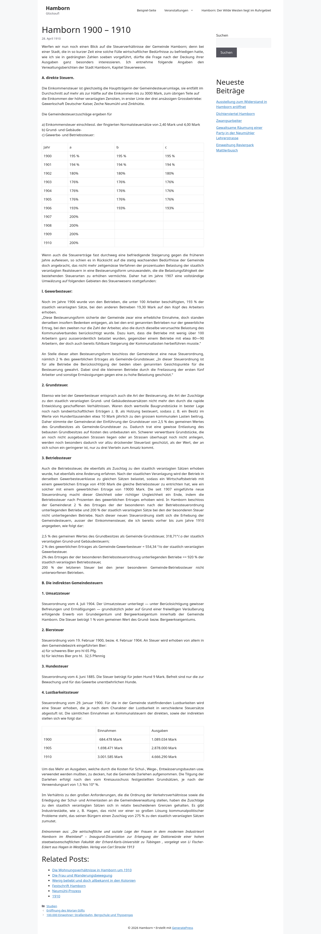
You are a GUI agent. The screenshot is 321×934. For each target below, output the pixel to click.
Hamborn (58, 7)
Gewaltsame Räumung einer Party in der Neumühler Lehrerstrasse (239, 132)
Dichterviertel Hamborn (235, 113)
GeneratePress (182, 928)
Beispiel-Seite (146, 10)
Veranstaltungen (181, 10)
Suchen (222, 35)
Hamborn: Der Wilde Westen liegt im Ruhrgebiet (236, 10)
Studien (51, 906)
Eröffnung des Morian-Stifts (65, 910)
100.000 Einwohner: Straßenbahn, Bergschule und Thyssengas (89, 915)
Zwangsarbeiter (229, 120)
